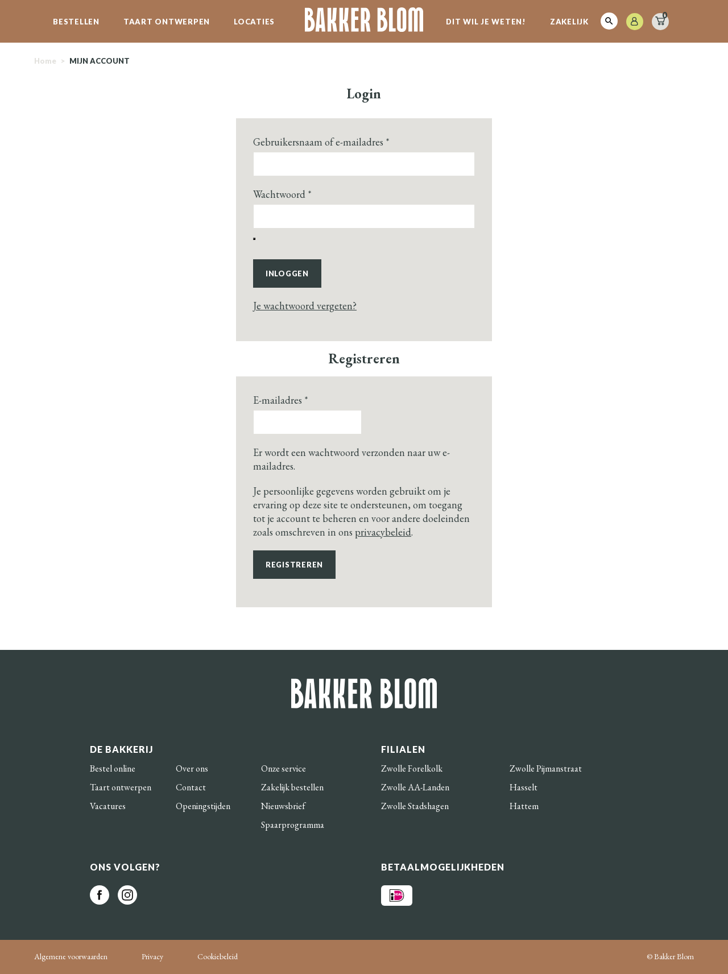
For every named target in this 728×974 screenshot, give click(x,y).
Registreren (294, 564)
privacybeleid (383, 531)
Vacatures (108, 806)
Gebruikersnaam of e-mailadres (321, 141)
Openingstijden (203, 806)
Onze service (283, 768)
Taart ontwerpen (166, 21)
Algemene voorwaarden (70, 956)
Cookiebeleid (217, 956)
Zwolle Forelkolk (411, 768)
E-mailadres (280, 400)
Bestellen (76, 21)
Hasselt (523, 787)
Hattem (524, 806)
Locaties (254, 21)
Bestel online (112, 768)
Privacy (152, 956)
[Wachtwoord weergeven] (254, 239)
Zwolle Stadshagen (415, 806)
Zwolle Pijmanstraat (546, 768)
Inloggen (287, 273)
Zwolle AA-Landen (415, 787)
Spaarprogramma (292, 825)
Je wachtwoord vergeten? (305, 305)
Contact (191, 787)
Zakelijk (569, 21)
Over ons (192, 768)
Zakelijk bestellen (292, 787)
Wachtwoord (282, 194)
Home (45, 60)
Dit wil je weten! (486, 21)
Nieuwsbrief (283, 806)
